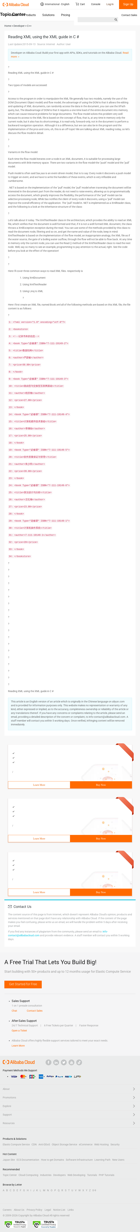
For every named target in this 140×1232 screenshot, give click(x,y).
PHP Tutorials (106, 1175)
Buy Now (101, 785)
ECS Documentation (28, 1159)
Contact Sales (129, 15)
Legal (48, 1209)
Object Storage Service (64, 1144)
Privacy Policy (34, 1209)
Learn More (39, 785)
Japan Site (9, 1159)
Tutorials (92, 1175)
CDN (34, 1144)
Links (71, 1209)
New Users (118, 1159)
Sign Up (128, 4)
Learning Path (102, 1159)
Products (30, 15)
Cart (80, 4)
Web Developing (76, 1175)
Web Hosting (101, 1144)
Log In (110, 4)
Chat (14, 1010)
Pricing (65, 15)
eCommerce (85, 1144)
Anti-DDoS (44, 1144)
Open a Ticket (19, 1030)
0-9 (94, 1190)
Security (115, 1144)
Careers (7, 1209)
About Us (19, 1209)
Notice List (59, 1209)
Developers (59, 1175)
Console (95, 4)
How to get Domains (52, 1159)
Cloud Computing (28, 1175)
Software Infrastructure (79, 1159)
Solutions (48, 15)
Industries (45, 1175)
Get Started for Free (23, 984)
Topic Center (10, 1175)
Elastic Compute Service (16, 1144)
